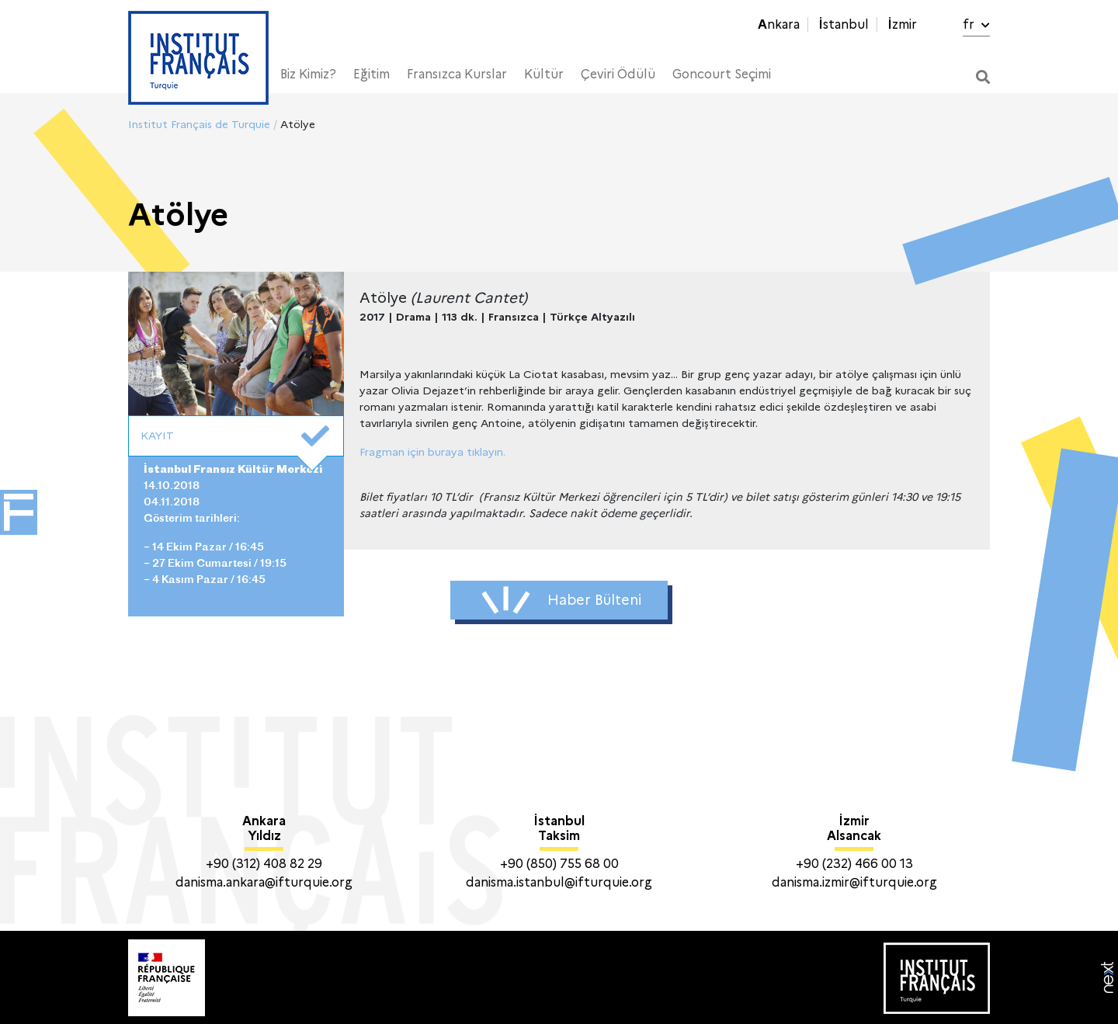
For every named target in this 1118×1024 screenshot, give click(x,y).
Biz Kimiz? (308, 74)
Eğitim (371, 74)
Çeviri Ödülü (618, 74)
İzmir (902, 24)
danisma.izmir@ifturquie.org (854, 882)
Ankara (779, 24)
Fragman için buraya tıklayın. (432, 452)
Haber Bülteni (561, 600)
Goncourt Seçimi (721, 74)
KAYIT (235, 436)
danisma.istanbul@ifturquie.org (559, 882)
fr (976, 24)
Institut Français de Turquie (199, 124)
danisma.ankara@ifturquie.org (263, 882)
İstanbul (843, 24)
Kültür (544, 74)
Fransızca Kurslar (457, 74)
